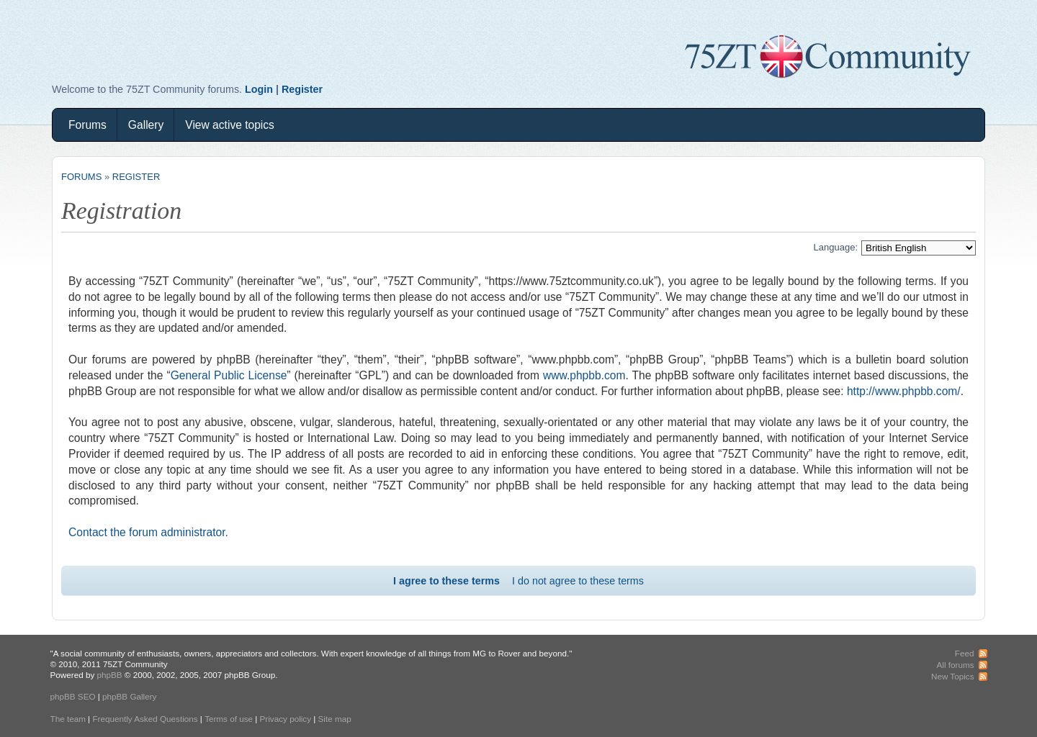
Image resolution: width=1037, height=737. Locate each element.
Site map (334, 718)
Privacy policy (285, 718)
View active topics (229, 125)
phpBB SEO (73, 696)
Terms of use (229, 718)
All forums (955, 664)
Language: (836, 247)
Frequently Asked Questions (144, 718)
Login (259, 89)
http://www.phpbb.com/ (904, 391)
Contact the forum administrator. (148, 532)
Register (302, 89)
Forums (87, 125)
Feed (964, 653)
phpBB (109, 674)
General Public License (229, 375)
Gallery (145, 125)
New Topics (952, 676)
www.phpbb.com (584, 375)
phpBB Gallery (129, 696)
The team (68, 718)
